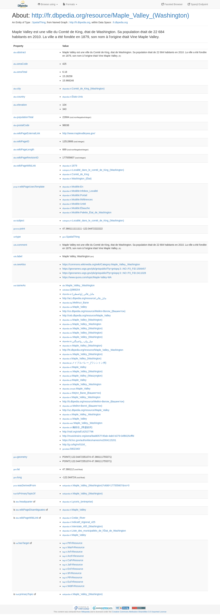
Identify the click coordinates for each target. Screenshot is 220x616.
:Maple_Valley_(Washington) (82, 319)
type (17, 236)
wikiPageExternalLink (26, 133)
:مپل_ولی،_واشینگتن (77, 341)
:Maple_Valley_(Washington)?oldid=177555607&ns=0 (95, 485)
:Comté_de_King (75, 174)
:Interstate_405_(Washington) (82, 526)
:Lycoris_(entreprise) (77, 501)
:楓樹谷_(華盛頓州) (77, 427)
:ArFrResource (72, 551)
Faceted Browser (172, 4)
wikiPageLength (23, 149)
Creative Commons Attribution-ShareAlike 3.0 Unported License (139, 612)
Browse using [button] (48, 4)
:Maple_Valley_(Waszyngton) (82, 375)
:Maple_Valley (74, 307)
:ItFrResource (71, 573)
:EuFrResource (72, 581)
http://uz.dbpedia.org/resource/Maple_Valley (85, 410)
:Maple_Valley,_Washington (78, 285)
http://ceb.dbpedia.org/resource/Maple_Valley (86, 315)
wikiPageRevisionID (25, 157)
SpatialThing (39, 22)
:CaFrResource (72, 560)
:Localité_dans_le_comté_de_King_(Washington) (93, 170)
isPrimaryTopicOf (24, 493)
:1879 (69, 165)
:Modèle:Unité (74, 203)
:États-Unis (72, 96)
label (17, 256)
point (19, 228)
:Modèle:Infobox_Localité (80, 191)
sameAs (19, 285)
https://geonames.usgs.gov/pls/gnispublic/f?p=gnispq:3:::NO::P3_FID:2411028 (104, 273)
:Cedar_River (73, 517)
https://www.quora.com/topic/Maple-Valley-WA (87, 277)
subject (18, 220)
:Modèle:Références (77, 199)
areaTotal (20, 72)
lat (16, 469)
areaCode (20, 63)
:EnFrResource (72, 568)
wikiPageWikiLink (24, 165)
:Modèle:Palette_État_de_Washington (86, 212)
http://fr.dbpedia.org (79, 22)
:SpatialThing (71, 236)
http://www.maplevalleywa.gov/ (78, 133)
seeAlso (19, 264)
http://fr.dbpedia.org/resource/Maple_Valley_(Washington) (110, 15)
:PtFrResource (72, 543)
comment (20, 244)
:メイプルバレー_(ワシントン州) (84, 362)
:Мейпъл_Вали (75, 302)
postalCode (21, 125)
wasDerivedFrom (24, 485)
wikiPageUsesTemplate (29, 186)
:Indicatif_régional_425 (78, 522)
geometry (20, 457)
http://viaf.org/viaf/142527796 (78, 431)
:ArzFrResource (73, 556)
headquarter (24, 501)
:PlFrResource (72, 577)
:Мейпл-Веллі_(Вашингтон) (82, 405)
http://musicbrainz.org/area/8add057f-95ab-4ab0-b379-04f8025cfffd (98, 436)
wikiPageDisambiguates (30, 509)
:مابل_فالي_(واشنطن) (78, 294)
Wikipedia (85, 612)
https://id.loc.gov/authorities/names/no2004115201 (89, 440)
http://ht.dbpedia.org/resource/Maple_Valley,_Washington (92, 350)
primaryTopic (24, 594)
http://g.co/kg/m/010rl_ (74, 444)
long (17, 477)
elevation (20, 104)
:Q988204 (71, 289)
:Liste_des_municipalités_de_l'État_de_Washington (94, 530)
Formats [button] (70, 4)
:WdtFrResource (73, 586)
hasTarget (22, 543)
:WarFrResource (73, 547)
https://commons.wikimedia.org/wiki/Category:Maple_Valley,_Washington (101, 264)
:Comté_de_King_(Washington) (83, 88)
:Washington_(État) (77, 178)
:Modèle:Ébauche (76, 208)
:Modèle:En (72, 186)
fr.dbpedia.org (120, 22)
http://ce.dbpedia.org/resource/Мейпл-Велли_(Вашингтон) (93, 311)
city (17, 88)
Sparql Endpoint (198, 4)
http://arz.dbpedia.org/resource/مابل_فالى (84, 298)
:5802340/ (71, 448)
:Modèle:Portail (74, 195)
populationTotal (23, 117)
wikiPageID (21, 141)
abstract (19, 52)
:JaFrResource (72, 564)
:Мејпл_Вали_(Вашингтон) (81, 393)
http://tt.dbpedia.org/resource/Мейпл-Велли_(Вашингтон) (93, 401)
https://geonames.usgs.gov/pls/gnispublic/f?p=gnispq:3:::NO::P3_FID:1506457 (104, 268)
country (19, 96)
